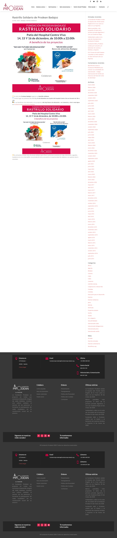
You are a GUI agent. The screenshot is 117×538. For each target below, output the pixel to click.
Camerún (90, 281)
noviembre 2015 (92, 229)
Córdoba (90, 289)
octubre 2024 (92, 127)
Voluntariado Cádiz (93, 323)
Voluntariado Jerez (93, 329)
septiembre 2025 (93, 100)
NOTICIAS (90, 308)
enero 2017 (91, 195)
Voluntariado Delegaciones (95, 326)
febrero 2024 (91, 145)
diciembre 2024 (92, 121)
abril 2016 (91, 216)
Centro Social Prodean (80, 7)
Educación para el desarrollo (96, 294)
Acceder (90, 338)
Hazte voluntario (42, 394)
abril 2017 (91, 187)
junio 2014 (91, 258)
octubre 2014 (92, 250)
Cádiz (89, 276)
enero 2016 (91, 224)
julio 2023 (91, 164)
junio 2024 (91, 135)
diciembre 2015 (92, 227)
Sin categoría (91, 318)
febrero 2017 (91, 193)
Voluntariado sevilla (93, 331)
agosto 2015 (91, 237)
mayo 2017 (91, 185)
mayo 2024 (91, 137)
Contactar (102, 7)
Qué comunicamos (65, 7)
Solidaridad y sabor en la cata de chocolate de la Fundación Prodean (95, 39)
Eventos (90, 297)
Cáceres (90, 273)
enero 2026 (91, 90)
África (89, 265)
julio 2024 (91, 132)
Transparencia (65, 391)
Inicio (32, 7)
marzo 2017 (91, 190)
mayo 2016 (91, 214)
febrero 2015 (91, 243)
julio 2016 (91, 208)
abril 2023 (91, 171)
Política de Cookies (67, 397)
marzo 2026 (91, 85)
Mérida (90, 305)
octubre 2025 (92, 98)
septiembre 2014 (93, 253)
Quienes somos (40, 7)
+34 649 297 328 (85, 464)
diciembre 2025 (92, 92)
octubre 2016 (92, 203)
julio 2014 (91, 256)
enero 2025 (91, 119)
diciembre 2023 (92, 150)
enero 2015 (91, 245)
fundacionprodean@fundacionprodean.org (62, 361)
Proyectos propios (93, 310)
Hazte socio (40, 397)
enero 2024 (91, 148)
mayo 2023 (91, 169)
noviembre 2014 (92, 248)
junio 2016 (91, 211)
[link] (24, 104)
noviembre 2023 (92, 153)
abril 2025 (91, 111)
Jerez (89, 302)
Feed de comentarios (94, 344)
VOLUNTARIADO (92, 321)
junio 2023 (91, 166)
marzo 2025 (91, 114)
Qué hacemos (52, 7)
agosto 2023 (91, 161)
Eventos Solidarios (31, 20)
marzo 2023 (91, 174)
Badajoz (23, 20)
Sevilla (90, 313)
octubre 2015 (92, 232)
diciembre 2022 (92, 182)
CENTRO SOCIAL (92, 284)
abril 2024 (91, 140)
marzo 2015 (91, 240)
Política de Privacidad (67, 394)
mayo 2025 (91, 108)
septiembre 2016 (93, 206)
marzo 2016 (91, 219)
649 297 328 (83, 375)
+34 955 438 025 (85, 361)
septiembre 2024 (93, 129)
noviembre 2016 (92, 200)
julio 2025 (91, 103)
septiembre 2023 (93, 158)
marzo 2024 (91, 143)
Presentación (65, 389)
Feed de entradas (93, 341)
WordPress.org (92, 346)
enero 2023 (91, 179)
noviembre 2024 (92, 124)
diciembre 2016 (92, 198)
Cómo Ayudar (91, 7)
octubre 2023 (92, 156)
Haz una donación (42, 391)
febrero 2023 (91, 177)
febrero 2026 (91, 87)
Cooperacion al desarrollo (95, 286)
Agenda (90, 268)
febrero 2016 (91, 221)
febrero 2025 (91, 116)
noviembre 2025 (92, 95)
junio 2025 (91, 106)
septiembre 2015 (93, 235)
